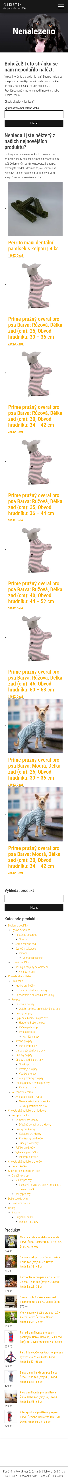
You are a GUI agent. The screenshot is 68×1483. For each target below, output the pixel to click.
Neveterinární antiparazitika (34, 1101)
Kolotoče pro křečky (30, 1133)
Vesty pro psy (22, 1194)
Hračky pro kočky (25, 985)
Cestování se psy (24, 1004)
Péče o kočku (19, 1166)
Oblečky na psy (23, 1055)
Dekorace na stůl (21, 1203)
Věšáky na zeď (27, 972)
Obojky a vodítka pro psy (29, 1059)
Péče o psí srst (27, 1032)
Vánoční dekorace (33, 958)
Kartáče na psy (31, 1036)
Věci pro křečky (20, 1115)
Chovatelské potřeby (19, 976)
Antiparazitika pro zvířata (29, 1097)
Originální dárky (24, 1217)
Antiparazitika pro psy (35, 1106)
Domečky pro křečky (26, 1120)
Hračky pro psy (23, 1013)
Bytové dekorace (21, 930)
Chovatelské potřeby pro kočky (25, 1161)
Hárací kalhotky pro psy (32, 1022)
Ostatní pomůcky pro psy (29, 1078)
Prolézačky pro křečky (31, 1138)
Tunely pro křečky (29, 1143)
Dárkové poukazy (28, 1222)
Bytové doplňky (20, 962)
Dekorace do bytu (18, 1198)
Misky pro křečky (28, 1157)
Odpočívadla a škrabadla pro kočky (34, 995)
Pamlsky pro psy (28, 1046)
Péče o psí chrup (28, 1027)
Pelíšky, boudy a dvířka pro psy (32, 1083)
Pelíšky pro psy (27, 1087)
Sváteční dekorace (25, 948)
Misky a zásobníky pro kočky (31, 990)
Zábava (16, 1212)
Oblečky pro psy (21, 1175)
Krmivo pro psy (23, 1041)
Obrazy (23, 939)
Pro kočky (17, 981)
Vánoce (23, 953)
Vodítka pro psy (27, 1073)
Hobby (11, 1208)
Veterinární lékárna (22, 1092)
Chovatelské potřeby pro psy (24, 1171)
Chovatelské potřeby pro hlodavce (27, 1110)
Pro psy (16, 999)
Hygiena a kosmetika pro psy (31, 1018)
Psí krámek (12, 4)
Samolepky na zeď (25, 944)
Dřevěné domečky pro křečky (35, 1124)
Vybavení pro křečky (26, 1152)
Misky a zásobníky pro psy (30, 1050)
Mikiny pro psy (23, 1180)
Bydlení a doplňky (18, 925)
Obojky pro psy (27, 1064)
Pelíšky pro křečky (25, 1147)
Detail (20, 255)
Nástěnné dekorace (26, 934)
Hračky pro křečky (25, 1129)
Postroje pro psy (28, 1069)
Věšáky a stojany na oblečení (31, 967)
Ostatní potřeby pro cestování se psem (40, 1008)
